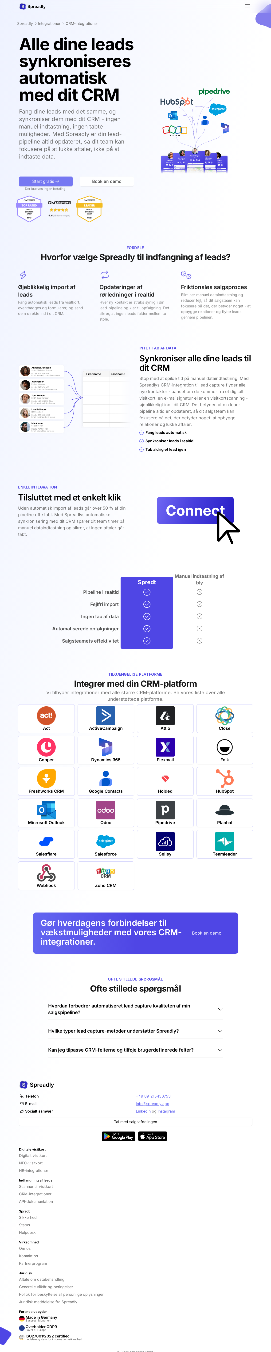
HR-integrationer (33, 1170)
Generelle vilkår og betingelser (46, 1286)
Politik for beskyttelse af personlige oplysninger (61, 1294)
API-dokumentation (36, 1201)
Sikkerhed (28, 1217)
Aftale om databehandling (41, 1279)
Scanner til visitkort (36, 1186)
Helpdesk (27, 1232)
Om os (25, 1248)
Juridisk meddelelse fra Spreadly (48, 1301)
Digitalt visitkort (33, 1155)
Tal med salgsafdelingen (135, 1121)
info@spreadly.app (152, 1103)
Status (24, 1225)
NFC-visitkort (31, 1163)
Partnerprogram (33, 1263)
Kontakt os (28, 1256)
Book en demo (206, 933)
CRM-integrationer (35, 1194)
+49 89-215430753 (153, 1096)
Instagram (166, 1111)
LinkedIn (143, 1111)
